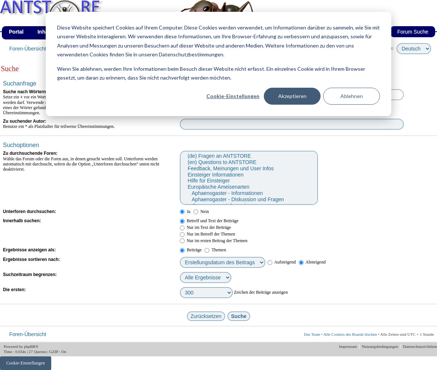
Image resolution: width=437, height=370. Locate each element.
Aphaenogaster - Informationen (248, 193)
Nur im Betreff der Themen (207, 234)
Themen (215, 249)
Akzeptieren (292, 96)
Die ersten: (14, 289)
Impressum (348, 346)
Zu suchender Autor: (24, 121)
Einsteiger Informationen (248, 175)
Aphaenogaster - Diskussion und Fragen (248, 199)
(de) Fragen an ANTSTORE (248, 156)
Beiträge (191, 249)
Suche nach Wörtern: (25, 91)
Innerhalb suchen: (22, 220)
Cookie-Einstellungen (232, 96)
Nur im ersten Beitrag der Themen (214, 240)
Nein (201, 211)
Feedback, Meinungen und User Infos (248, 168)
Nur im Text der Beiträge (205, 227)
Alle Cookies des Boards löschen (350, 334)
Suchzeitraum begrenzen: (30, 274)
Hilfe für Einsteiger (248, 181)
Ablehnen (351, 96)
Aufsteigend (282, 262)
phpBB (29, 346)
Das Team (312, 334)
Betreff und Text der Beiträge (209, 220)
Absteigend (312, 262)
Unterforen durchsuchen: (29, 211)
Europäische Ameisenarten (248, 187)
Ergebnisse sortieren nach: (31, 259)
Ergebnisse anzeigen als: (29, 249)
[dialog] (218, 64)
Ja (185, 211)
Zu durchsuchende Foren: (30, 153)
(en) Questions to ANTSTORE (248, 162)
